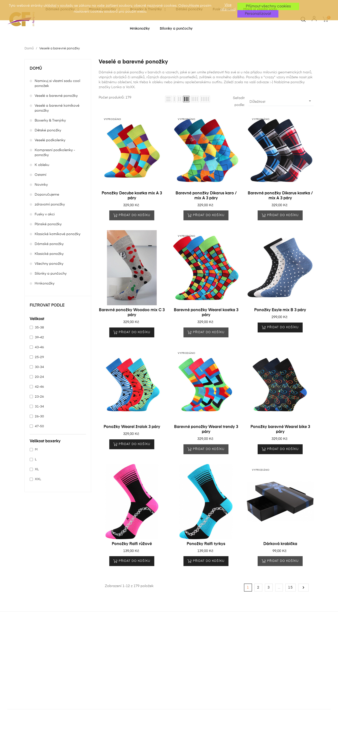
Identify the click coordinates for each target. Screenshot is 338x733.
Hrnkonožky (44, 283)
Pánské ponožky (48, 224)
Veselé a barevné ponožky (56, 96)
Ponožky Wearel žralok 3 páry (132, 427)
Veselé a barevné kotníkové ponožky (57, 108)
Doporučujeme (47, 194)
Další (303, 587)
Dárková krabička (280, 544)
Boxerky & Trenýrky (50, 120)
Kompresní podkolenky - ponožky (55, 152)
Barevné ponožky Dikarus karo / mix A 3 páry (206, 195)
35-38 (39, 327)
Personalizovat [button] (258, 14)
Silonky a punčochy (51, 273)
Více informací (228, 7)
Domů (36, 69)
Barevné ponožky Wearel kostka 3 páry (206, 312)
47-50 (39, 426)
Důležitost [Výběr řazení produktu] (280, 101)
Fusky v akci (45, 214)
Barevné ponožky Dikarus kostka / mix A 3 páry (280, 195)
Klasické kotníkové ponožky (57, 234)
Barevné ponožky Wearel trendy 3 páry (206, 429)
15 (290, 587)
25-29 (39, 357)
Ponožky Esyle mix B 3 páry (280, 310)
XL (37, 469)
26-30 (39, 416)
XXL (38, 479)
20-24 (39, 377)
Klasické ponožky (49, 254)
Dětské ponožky (48, 130)
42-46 (39, 386)
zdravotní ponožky (50, 204)
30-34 (39, 367)
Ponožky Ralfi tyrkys (206, 544)
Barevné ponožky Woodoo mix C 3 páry (132, 312)
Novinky (41, 184)
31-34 (39, 406)
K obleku (42, 165)
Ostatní (40, 175)
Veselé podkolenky (50, 140)
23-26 (39, 396)
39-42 (39, 337)
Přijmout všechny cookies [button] (268, 6)
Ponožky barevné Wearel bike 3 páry (280, 429)
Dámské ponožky (49, 244)
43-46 (39, 347)
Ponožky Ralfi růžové (132, 544)
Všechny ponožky (49, 263)
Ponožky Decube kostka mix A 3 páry (132, 195)
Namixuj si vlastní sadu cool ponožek (57, 83)
